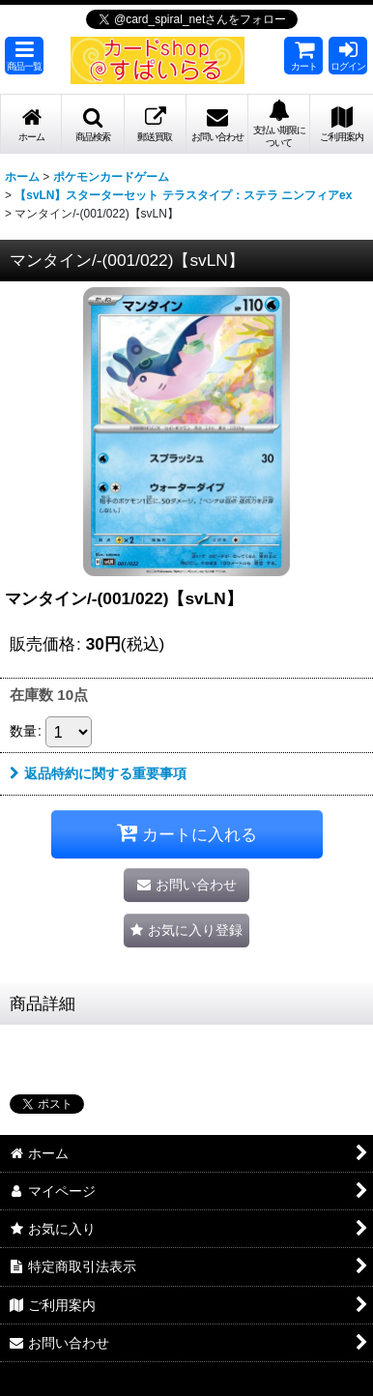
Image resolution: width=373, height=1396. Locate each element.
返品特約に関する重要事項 (98, 773)
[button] (24, 55)
